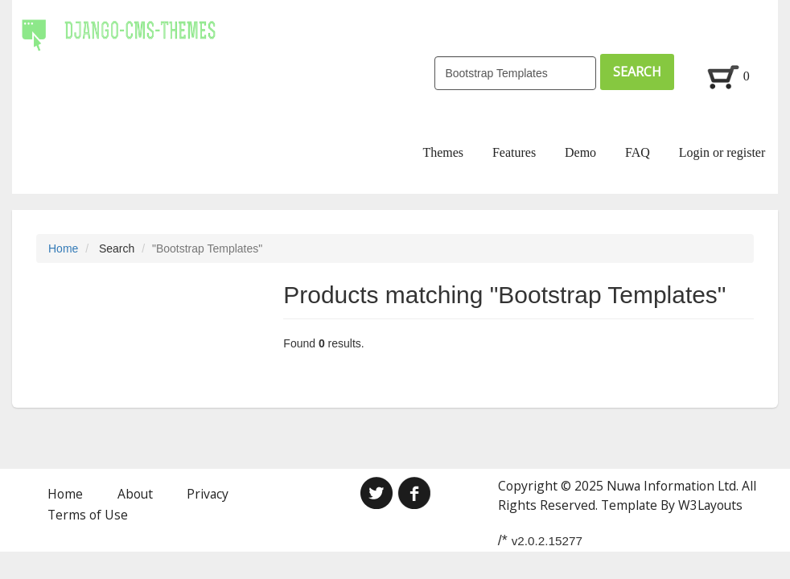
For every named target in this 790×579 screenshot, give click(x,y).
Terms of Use (87, 515)
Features (514, 152)
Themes (442, 152)
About (135, 494)
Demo (580, 152)
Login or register (722, 152)
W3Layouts (710, 505)
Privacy (207, 494)
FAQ (637, 152)
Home (63, 248)
